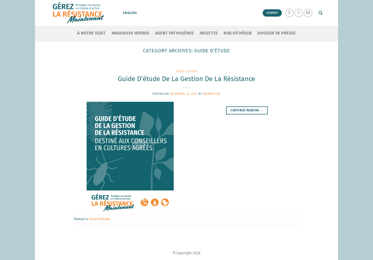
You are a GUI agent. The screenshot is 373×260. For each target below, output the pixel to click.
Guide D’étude (186, 71)
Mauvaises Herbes (130, 33)
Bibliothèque (238, 33)
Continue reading (247, 110)
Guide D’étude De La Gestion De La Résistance (186, 79)
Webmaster (212, 94)
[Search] (320, 13)
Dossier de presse (276, 33)
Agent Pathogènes (174, 33)
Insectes (209, 33)
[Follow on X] (299, 13)
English (130, 13)
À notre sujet (91, 33)
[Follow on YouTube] (308, 13)
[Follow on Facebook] (289, 13)
